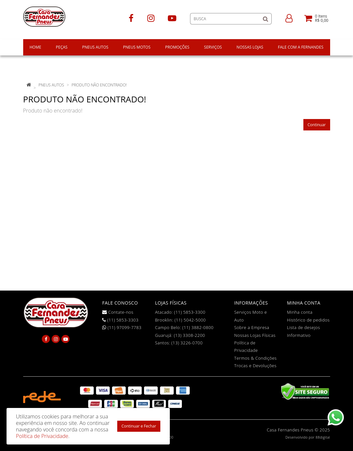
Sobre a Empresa (251, 327)
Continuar (317, 125)
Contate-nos (118, 312)
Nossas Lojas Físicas (255, 335)
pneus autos (51, 85)
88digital (323, 437)
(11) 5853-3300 (189, 312)
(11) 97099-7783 (121, 327)
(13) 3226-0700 (187, 343)
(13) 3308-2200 (189, 335)
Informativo (299, 335)
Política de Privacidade (42, 436)
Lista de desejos (303, 327)
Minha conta (300, 312)
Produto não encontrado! (99, 85)
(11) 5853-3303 (120, 320)
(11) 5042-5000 (190, 320)
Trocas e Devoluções (255, 365)
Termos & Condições (255, 358)
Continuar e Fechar (138, 426)
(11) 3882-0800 (198, 327)
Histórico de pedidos (308, 320)
